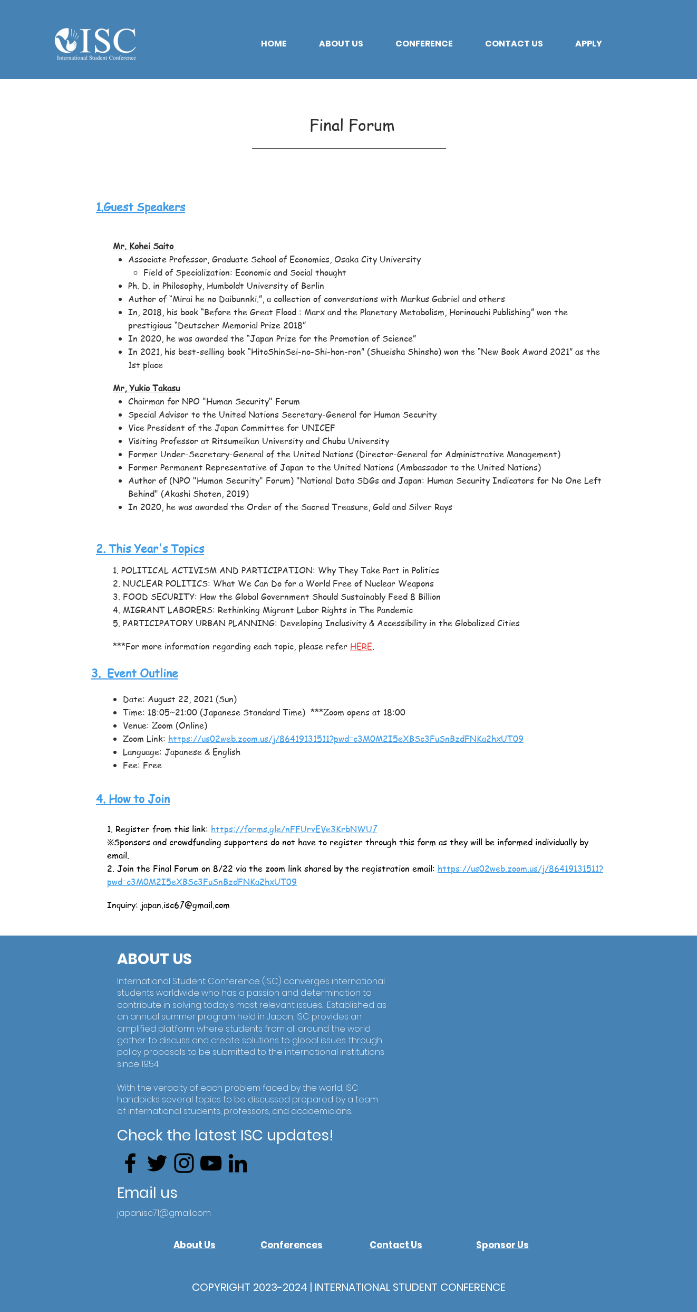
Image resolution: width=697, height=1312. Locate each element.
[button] (341, 44)
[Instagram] (184, 1163)
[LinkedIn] (238, 1163)
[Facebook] (130, 1163)
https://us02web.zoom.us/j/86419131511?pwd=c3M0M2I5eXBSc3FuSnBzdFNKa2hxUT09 (346, 738)
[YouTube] (211, 1163)
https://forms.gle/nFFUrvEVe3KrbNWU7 (294, 829)
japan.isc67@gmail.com (185, 905)
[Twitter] (157, 1163)
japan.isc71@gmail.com (164, 1213)
